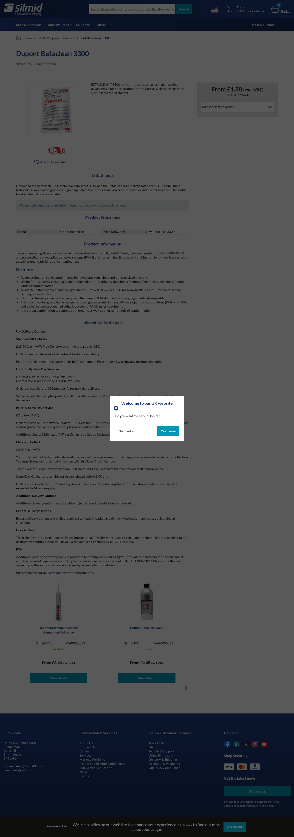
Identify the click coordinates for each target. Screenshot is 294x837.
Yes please (168, 431)
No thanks (126, 431)
